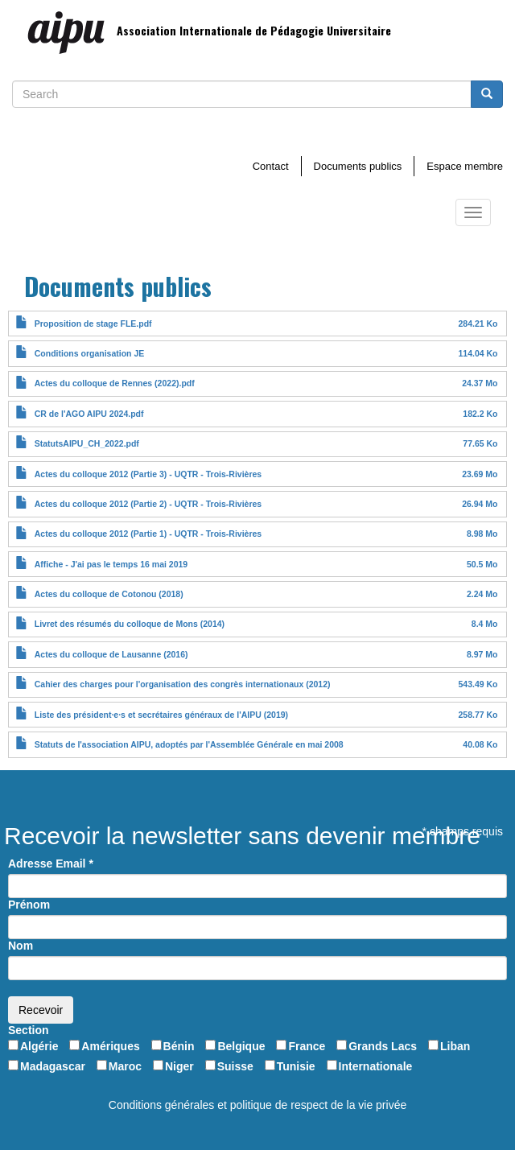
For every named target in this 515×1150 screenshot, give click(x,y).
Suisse (235, 1066)
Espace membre (464, 166)
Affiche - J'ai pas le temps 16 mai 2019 (111, 564)
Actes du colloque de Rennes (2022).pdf (115, 383)
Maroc (125, 1066)
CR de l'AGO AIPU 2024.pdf (89, 413)
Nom (20, 945)
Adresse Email (50, 863)
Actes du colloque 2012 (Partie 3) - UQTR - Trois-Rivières (148, 474)
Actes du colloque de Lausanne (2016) (111, 654)
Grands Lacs (382, 1046)
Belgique (241, 1046)
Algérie (39, 1046)
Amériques (110, 1046)
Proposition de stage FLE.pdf (93, 323)
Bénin (179, 1046)
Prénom (29, 904)
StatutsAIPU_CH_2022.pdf (87, 443)
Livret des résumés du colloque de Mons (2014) (130, 624)
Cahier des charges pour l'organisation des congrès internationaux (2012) (183, 684)
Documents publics (358, 166)
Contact (271, 166)
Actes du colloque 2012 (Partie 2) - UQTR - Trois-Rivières (148, 504)
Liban (455, 1046)
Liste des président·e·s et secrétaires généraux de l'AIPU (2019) (161, 714)
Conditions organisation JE (90, 353)
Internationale (376, 1066)
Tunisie (296, 1066)
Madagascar (52, 1066)
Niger (179, 1066)
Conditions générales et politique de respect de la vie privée (257, 1104)
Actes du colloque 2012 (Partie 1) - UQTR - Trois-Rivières (148, 533)
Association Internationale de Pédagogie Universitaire (254, 30)
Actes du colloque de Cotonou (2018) (109, 594)
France (306, 1046)
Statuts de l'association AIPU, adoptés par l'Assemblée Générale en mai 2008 (189, 744)
